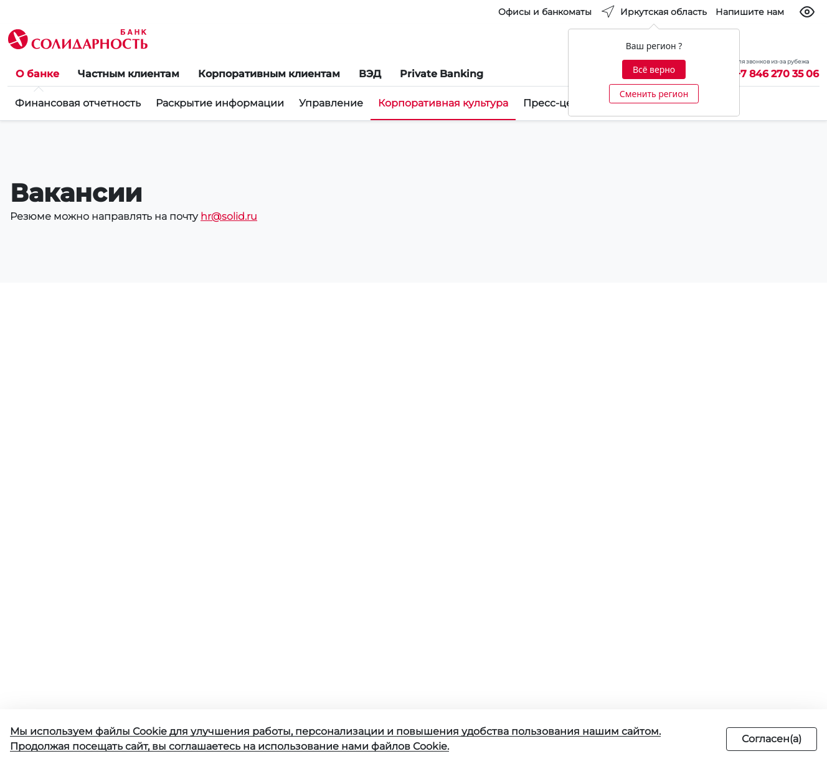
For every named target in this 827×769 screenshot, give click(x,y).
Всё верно (654, 69)
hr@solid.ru (229, 216)
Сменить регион (654, 94)
